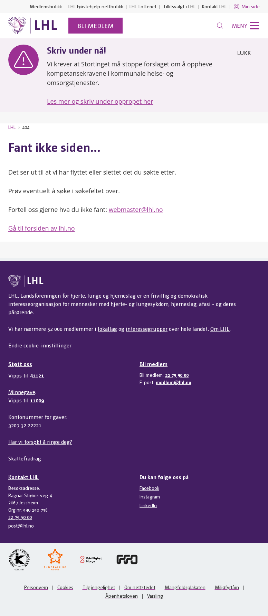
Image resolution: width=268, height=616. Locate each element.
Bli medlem (95, 25)
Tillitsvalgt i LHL (179, 6)
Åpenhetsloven (121, 595)
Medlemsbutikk (46, 6)
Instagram (150, 496)
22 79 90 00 (177, 375)
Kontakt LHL (214, 6)
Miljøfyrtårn (227, 587)
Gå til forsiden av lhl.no (41, 228)
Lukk (244, 52)
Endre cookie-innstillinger (39, 345)
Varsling (155, 595)
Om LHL (220, 328)
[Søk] (220, 25)
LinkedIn (148, 505)
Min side (246, 6)
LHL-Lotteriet (143, 6)
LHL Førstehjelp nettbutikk (95, 6)
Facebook (149, 488)
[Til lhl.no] (32, 25)
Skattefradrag (24, 458)
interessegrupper (147, 328)
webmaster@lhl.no (136, 209)
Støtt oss (20, 364)
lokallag (107, 328)
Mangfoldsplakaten (185, 587)
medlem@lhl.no (173, 382)
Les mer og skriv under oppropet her (100, 101)
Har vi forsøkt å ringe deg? (40, 441)
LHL (12, 127)
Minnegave (21, 391)
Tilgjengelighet (99, 587)
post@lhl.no (21, 525)
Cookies (65, 587)
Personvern (36, 587)
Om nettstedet (139, 587)
